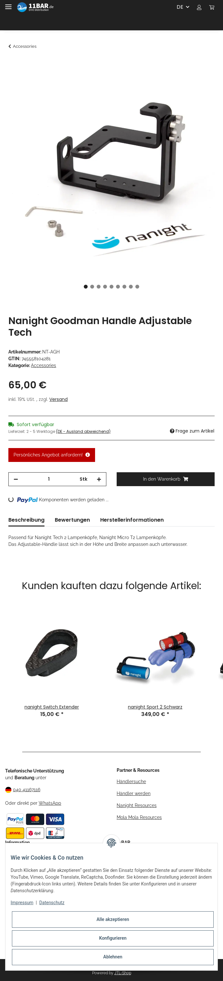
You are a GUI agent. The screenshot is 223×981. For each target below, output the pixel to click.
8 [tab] (131, 287)
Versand (58, 399)
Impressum (22, 902)
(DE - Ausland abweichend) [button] (83, 431)
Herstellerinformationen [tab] (132, 520)
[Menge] (49, 479)
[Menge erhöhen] (99, 479)
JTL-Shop (122, 973)
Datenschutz (51, 902)
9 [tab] (137, 287)
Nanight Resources (137, 805)
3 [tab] (99, 287)
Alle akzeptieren (112, 919)
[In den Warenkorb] (13, 63)
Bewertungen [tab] (72, 520)
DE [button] (180, 7)
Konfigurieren (112, 938)
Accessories (43, 365)
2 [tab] (92, 287)
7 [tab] (124, 287)
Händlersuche (131, 781)
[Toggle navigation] (8, 4)
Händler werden (133, 793)
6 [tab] (118, 287)
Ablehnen (112, 956)
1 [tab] (86, 287)
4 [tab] (105, 287)
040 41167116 (26, 789)
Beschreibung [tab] (26, 520)
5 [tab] (111, 287)
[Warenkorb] (212, 7)
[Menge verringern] (16, 479)
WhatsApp (50, 803)
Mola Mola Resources (139, 817)
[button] (199, 7)
